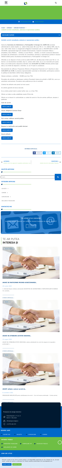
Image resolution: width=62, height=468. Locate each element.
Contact (31, 226)
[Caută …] (28, 177)
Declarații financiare (8, 200)
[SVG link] (6, 2)
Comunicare (6, 196)
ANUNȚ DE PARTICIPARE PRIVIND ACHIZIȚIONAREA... (20, 282)
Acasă (3, 27)
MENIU (6, 3)
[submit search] (58, 177)
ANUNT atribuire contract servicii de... (14, 389)
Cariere (5, 192)
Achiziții (9, 27)
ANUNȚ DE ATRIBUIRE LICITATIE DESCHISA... (17, 335)
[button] (55, 2)
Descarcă (7, 106)
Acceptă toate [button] (17, 464)
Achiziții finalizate (39, 21)
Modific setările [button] (7, 464)
